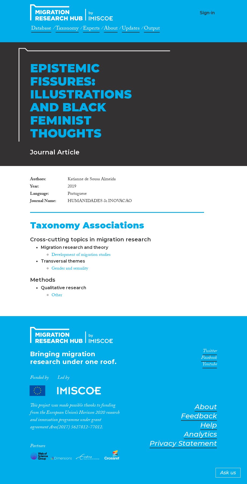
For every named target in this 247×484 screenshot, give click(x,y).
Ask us (228, 473)
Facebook (209, 358)
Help (208, 425)
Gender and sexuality (70, 269)
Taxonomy (67, 29)
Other (57, 295)
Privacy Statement (183, 443)
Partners (70, 390)
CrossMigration (73, 12)
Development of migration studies (81, 255)
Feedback (199, 416)
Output (152, 29)
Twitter (210, 352)
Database (41, 29)
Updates (131, 29)
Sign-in (207, 12)
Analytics (200, 434)
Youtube (209, 365)
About (111, 29)
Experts (91, 29)
